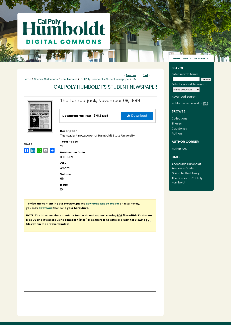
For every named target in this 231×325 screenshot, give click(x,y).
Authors (177, 134)
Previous (131, 75)
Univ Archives (69, 79)
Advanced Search (184, 97)
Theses (177, 123)
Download (137, 115)
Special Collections (46, 79)
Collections (179, 118)
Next (145, 75)
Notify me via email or (190, 103)
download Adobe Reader (102, 203)
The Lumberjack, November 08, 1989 (100, 100)
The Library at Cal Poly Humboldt (187, 180)
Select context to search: (189, 84)
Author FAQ (179, 149)
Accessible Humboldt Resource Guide (186, 166)
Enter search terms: (185, 74)
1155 (135, 79)
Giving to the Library (186, 173)
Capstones (179, 129)
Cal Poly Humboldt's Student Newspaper (104, 79)
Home (27, 79)
